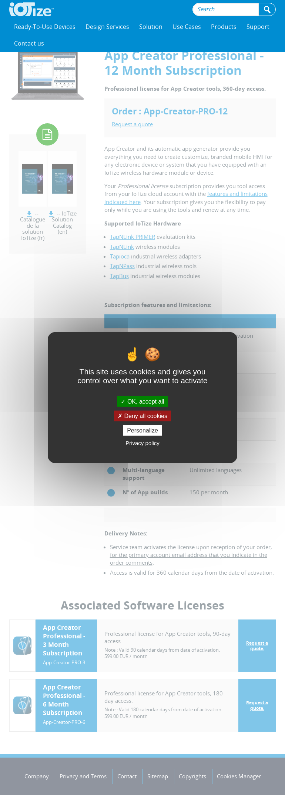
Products (224, 27)
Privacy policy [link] (142, 443)
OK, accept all (142, 401)
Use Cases (186, 27)
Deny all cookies (142, 415)
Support (258, 27)
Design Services (107, 27)
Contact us (29, 43)
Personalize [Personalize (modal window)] (142, 430)
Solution (150, 27)
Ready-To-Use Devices (45, 27)
